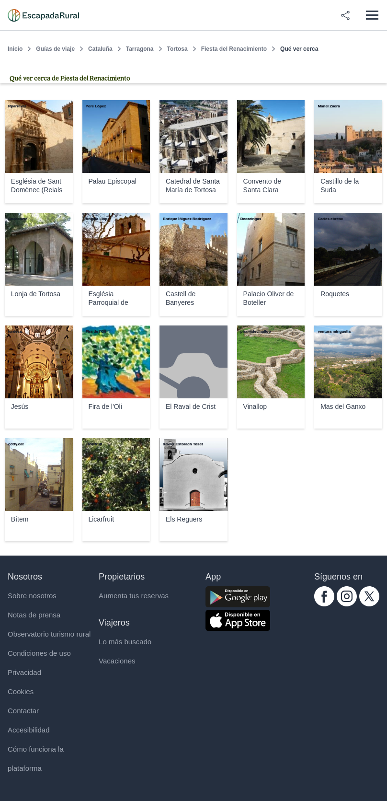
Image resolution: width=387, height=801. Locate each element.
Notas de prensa (34, 615)
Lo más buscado (125, 642)
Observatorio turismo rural (49, 634)
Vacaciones (117, 661)
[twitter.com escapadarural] (369, 604)
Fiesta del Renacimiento (234, 49)
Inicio (15, 49)
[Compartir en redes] (345, 15)
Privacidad (24, 672)
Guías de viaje (55, 49)
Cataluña (100, 49)
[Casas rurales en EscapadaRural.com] (43, 15)
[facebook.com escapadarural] (324, 604)
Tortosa (177, 49)
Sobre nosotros (32, 596)
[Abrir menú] (372, 15)
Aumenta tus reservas (134, 596)
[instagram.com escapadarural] (347, 604)
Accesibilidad (29, 730)
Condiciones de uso (39, 653)
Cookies (21, 691)
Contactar (23, 711)
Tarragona (140, 49)
